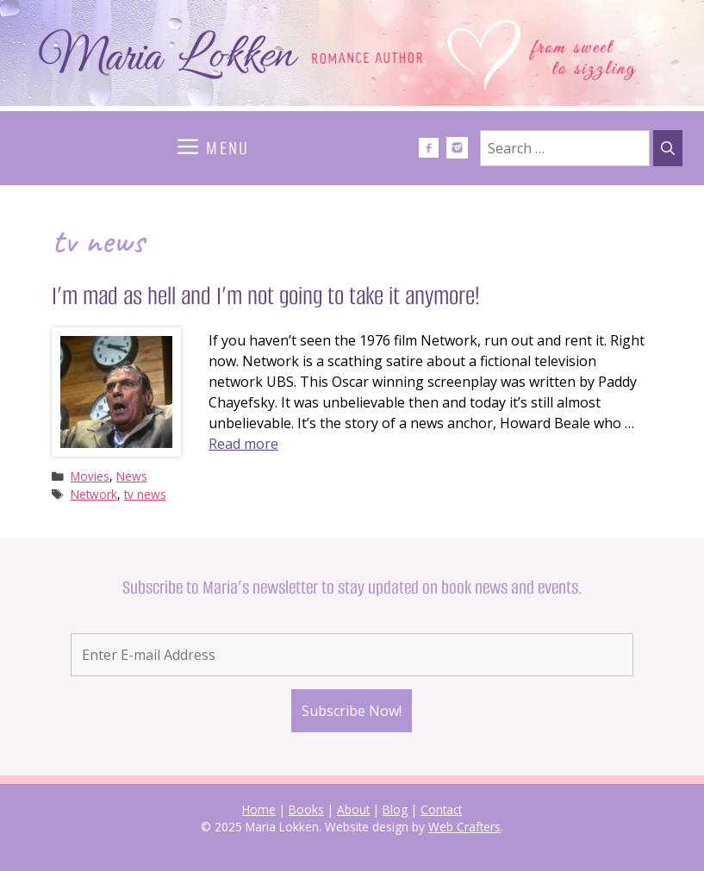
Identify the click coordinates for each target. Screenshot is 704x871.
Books (306, 809)
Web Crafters (464, 826)
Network (94, 494)
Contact (441, 809)
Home (259, 809)
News (131, 476)
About (353, 809)
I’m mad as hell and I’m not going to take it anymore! (266, 296)
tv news (145, 494)
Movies (90, 476)
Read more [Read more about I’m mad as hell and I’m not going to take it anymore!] (243, 443)
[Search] (667, 148)
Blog (395, 809)
